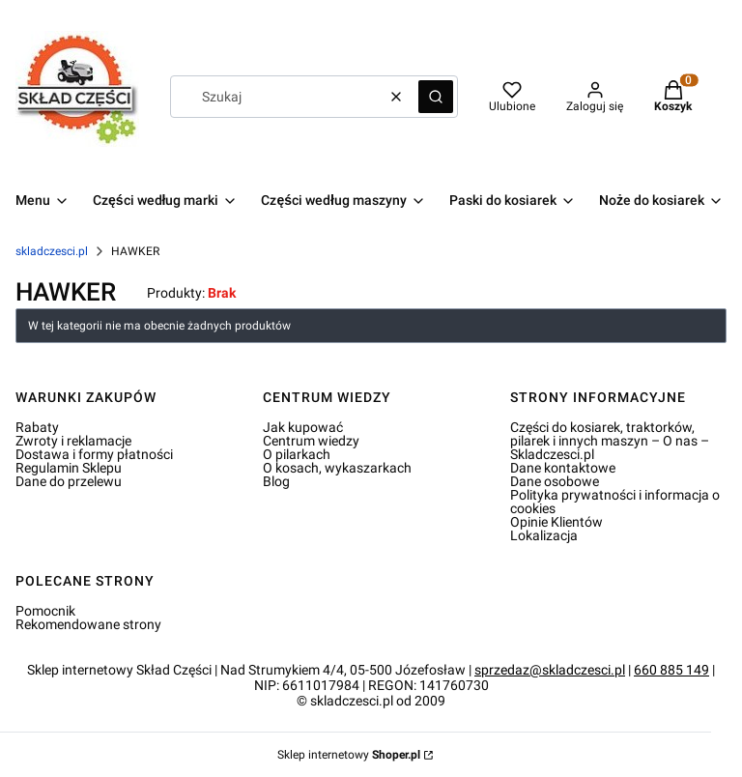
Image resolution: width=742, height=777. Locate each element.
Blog (276, 481)
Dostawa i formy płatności (94, 454)
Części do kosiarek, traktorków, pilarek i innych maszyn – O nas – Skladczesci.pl (609, 440)
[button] (435, 96)
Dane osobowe (554, 481)
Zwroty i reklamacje (73, 440)
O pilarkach (296, 454)
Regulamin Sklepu (68, 467)
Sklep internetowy (348, 755)
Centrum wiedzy (311, 440)
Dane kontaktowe (562, 467)
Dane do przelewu (68, 481)
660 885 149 (671, 669)
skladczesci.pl (51, 251)
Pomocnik (45, 611)
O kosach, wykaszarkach (337, 467)
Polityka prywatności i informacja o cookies (615, 501)
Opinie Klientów (556, 522)
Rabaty (37, 427)
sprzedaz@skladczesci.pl (549, 669)
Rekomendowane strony (88, 624)
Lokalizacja (544, 535)
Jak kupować (303, 427)
